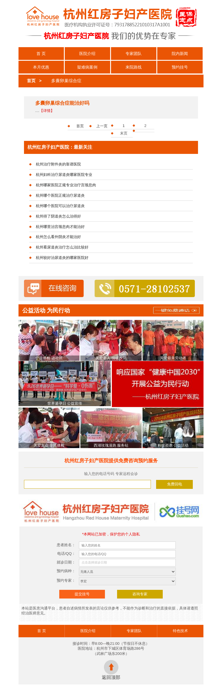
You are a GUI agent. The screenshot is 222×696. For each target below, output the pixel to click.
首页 (31, 80)
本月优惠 (41, 67)
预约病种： (66, 571)
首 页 (41, 53)
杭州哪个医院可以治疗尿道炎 (60, 206)
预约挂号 (180, 67)
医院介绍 (87, 53)
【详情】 (46, 110)
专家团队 (133, 53)
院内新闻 (180, 53)
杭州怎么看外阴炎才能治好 (58, 237)
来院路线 (133, 67)
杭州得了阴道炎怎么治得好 (58, 216)
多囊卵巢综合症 (66, 80)
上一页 (102, 126)
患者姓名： (66, 545)
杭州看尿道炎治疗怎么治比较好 (62, 247)
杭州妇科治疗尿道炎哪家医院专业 (64, 174)
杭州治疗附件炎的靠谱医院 (58, 164)
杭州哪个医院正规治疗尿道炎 (60, 195)
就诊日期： (66, 562)
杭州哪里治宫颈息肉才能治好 (60, 226)
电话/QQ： (66, 553)
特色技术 (180, 631)
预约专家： (66, 580)
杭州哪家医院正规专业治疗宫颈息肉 (66, 185)
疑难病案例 (87, 67)
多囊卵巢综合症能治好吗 (62, 103)
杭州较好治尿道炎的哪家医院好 (62, 257)
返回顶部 (111, 670)
